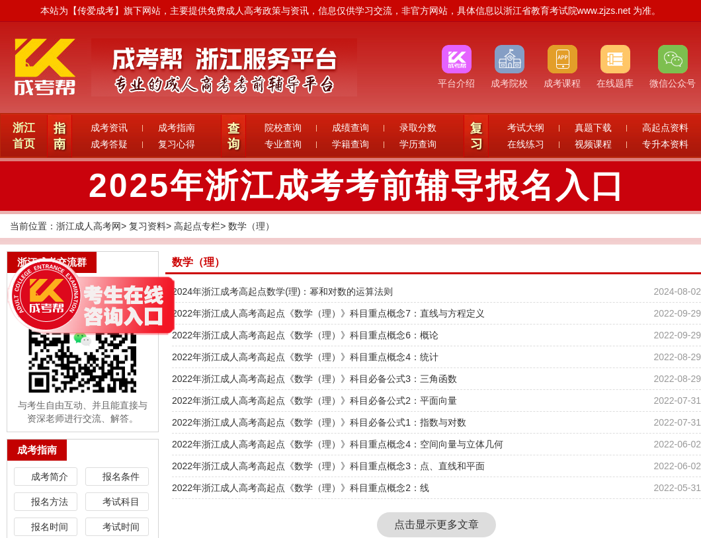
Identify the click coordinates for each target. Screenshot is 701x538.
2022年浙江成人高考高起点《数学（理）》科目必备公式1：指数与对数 (319, 422)
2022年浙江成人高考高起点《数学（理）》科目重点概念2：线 (300, 487)
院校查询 (283, 127)
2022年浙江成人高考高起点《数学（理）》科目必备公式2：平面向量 (314, 400)
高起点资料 (665, 127)
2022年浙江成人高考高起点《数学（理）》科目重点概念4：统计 (305, 357)
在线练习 (525, 144)
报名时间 (49, 526)
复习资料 (147, 226)
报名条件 (121, 476)
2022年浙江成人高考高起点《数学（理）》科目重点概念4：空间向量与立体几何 (337, 444)
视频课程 (593, 144)
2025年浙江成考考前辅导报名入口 (357, 185)
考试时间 (121, 526)
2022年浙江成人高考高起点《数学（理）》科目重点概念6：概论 (305, 335)
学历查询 (417, 144)
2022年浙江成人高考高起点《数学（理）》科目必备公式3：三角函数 (314, 378)
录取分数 (417, 127)
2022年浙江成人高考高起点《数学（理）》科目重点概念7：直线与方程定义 (328, 313)
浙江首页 (24, 136)
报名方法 (49, 501)
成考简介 (49, 476)
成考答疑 (109, 144)
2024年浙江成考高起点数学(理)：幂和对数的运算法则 (282, 291)
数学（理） (251, 226)
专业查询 (283, 144)
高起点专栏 (197, 226)
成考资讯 (109, 127)
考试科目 (121, 501)
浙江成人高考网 (88, 226)
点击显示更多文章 (436, 524)
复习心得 (176, 144)
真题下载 (593, 127)
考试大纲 (525, 127)
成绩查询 (350, 127)
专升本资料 (665, 144)
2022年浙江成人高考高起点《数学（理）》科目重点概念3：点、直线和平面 (328, 466)
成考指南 (176, 127)
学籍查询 (350, 144)
